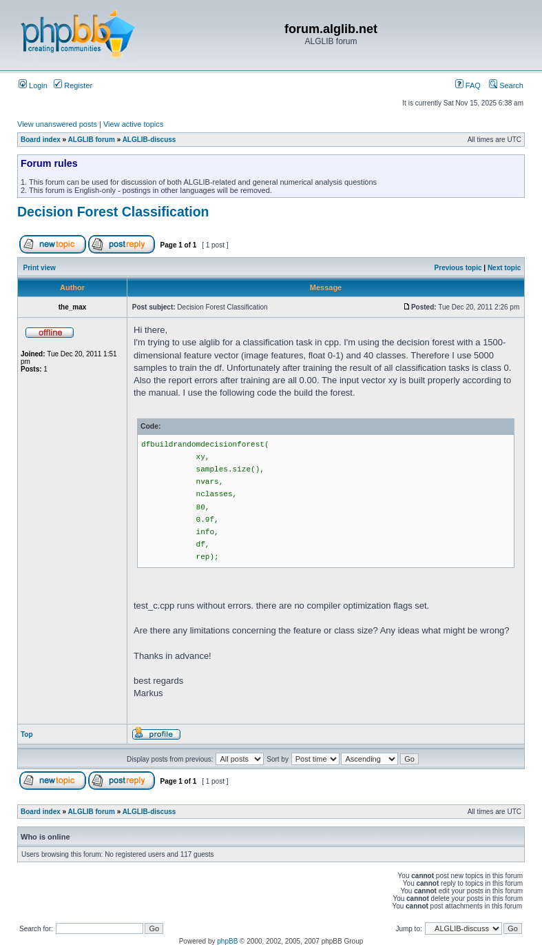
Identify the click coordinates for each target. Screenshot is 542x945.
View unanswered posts (57, 124)
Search (506, 85)
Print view (39, 268)
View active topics (133, 124)
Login (33, 85)
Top (27, 734)
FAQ (468, 85)
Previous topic (458, 268)
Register (73, 85)
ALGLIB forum (91, 139)
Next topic (504, 268)
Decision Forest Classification (113, 211)
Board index (41, 139)
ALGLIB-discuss (149, 139)
